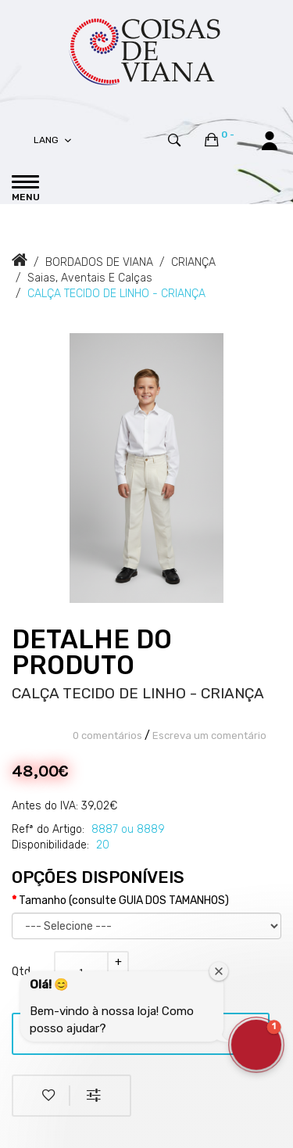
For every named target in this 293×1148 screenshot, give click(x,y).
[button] (256, 1045)
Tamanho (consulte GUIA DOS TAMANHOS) (124, 900)
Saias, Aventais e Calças (89, 278)
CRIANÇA (193, 262)
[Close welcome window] (218, 971)
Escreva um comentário (209, 735)
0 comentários (107, 735)
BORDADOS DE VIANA (99, 262)
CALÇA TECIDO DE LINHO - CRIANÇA (116, 293)
